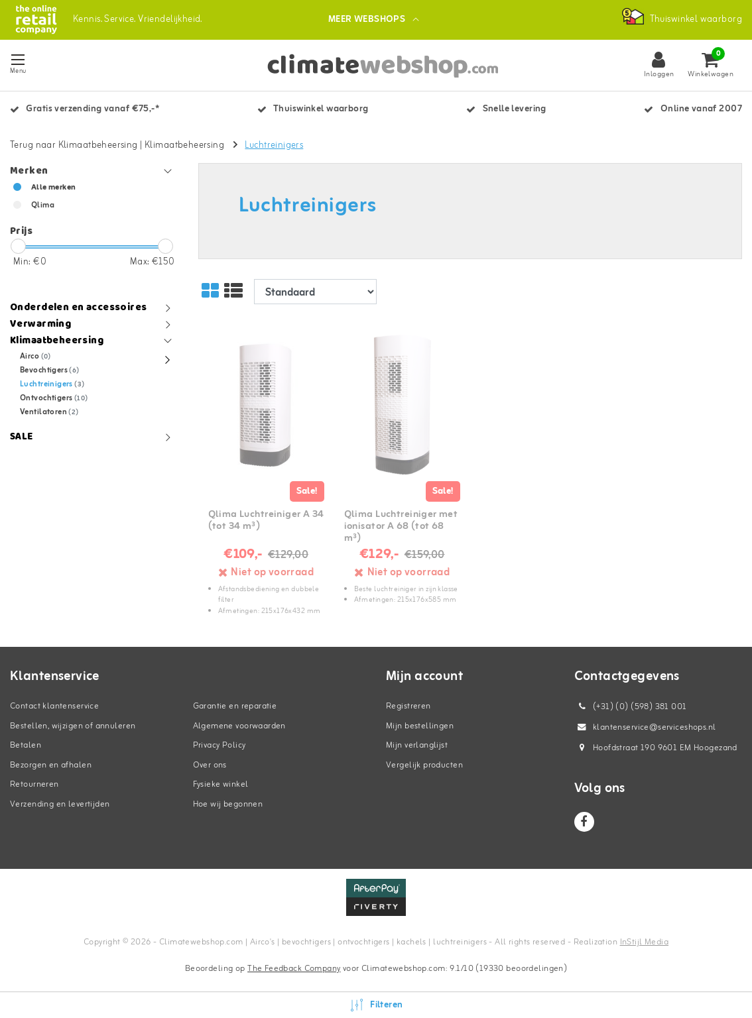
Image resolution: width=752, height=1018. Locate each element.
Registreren (408, 706)
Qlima (42, 205)
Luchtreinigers (274, 145)
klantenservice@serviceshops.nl (645, 727)
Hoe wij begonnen (228, 804)
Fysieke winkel (221, 784)
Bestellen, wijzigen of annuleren (72, 726)
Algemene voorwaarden (239, 726)
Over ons (210, 765)
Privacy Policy (219, 745)
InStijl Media (644, 942)
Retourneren (34, 784)
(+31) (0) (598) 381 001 (630, 707)
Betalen (25, 745)
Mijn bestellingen (420, 726)
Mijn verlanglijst (417, 745)
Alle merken (53, 187)
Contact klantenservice (54, 706)
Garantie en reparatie (235, 706)
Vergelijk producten (424, 765)
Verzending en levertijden (60, 804)
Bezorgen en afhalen (51, 765)
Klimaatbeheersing (184, 145)
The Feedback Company (293, 969)
